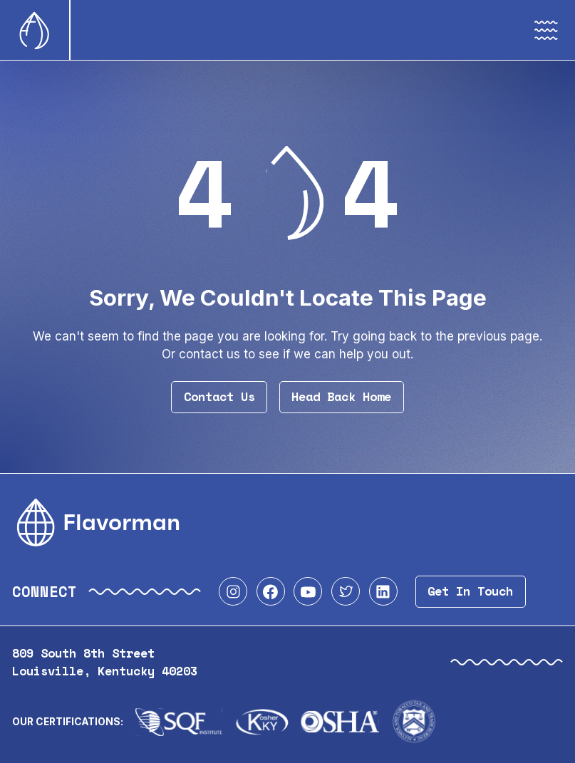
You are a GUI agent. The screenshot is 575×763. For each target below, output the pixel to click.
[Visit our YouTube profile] (308, 591)
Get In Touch (470, 591)
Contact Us (219, 396)
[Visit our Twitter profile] (345, 591)
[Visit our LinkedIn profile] (383, 591)
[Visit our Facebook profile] (271, 591)
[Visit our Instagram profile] (233, 591)
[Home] (34, 30)
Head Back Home (341, 396)
